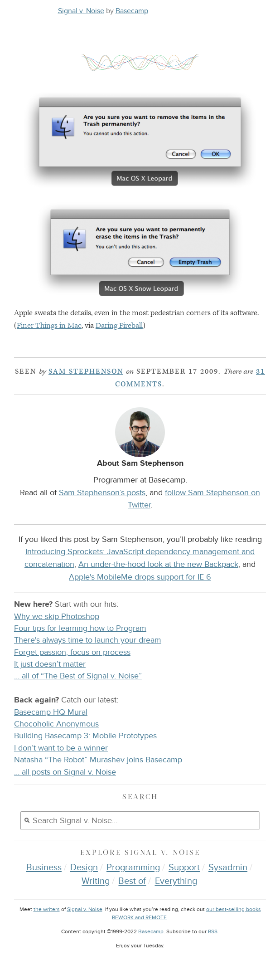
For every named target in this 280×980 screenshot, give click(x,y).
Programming (133, 867)
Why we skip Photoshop (56, 616)
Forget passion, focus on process (72, 652)
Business (44, 867)
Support (184, 867)
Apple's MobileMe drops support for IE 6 (140, 577)
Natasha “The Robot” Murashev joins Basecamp (98, 760)
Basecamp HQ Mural (50, 712)
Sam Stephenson (85, 371)
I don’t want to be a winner (61, 748)
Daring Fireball (119, 326)
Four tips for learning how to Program (80, 628)
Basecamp (132, 10)
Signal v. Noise (81, 10)
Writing (96, 881)
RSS (212, 931)
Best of (132, 881)
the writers (47, 909)
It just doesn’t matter (50, 664)
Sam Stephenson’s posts (102, 492)
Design (84, 867)
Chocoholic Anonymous (56, 724)
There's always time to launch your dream (87, 640)
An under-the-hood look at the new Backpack (158, 564)
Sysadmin (227, 867)
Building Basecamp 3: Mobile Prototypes (85, 736)
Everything (176, 881)
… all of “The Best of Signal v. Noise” (78, 676)
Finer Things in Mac (49, 326)
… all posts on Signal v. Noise (65, 772)
